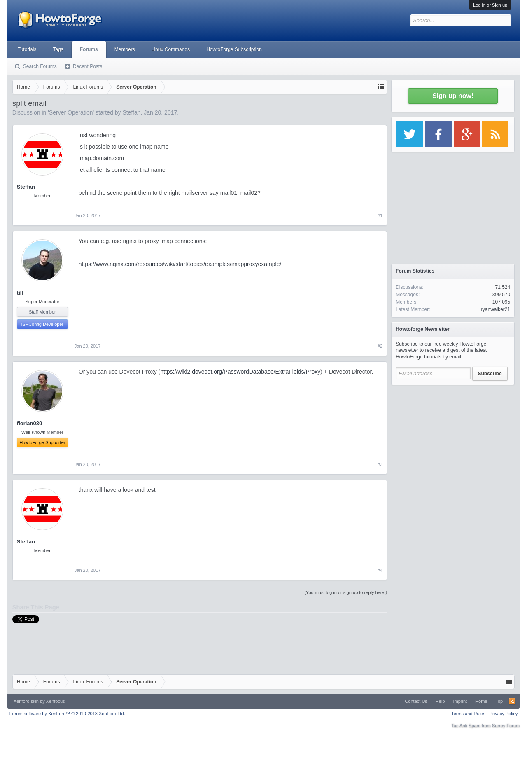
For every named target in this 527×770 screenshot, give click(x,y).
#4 (380, 570)
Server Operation (71, 112)
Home (481, 701)
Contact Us (416, 701)
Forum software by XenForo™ (67, 713)
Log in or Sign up (490, 4)
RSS (512, 701)
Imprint (460, 701)
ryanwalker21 (495, 309)
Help (440, 701)
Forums (89, 49)
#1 (380, 215)
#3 (380, 464)
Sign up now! (452, 95)
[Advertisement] (453, 440)
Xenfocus (55, 701)
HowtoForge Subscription (234, 49)
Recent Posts (87, 66)
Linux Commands (171, 49)
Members (124, 49)
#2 (380, 346)
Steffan (131, 112)
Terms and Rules (468, 713)
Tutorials (27, 49)
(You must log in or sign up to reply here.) (345, 592)
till (20, 293)
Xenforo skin (26, 701)
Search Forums (40, 66)
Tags (58, 49)
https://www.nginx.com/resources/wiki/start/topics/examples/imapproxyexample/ (180, 264)
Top (499, 701)
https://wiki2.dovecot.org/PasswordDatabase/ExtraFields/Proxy (240, 371)
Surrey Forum (506, 725)
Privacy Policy (504, 713)
